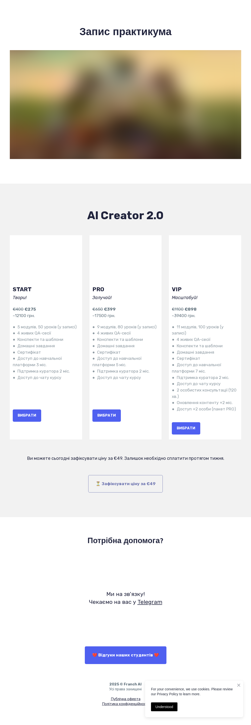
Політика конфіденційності (125, 704)
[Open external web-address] (125, 568)
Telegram (150, 601)
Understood (164, 707)
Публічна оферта (125, 699)
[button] (27, 415)
